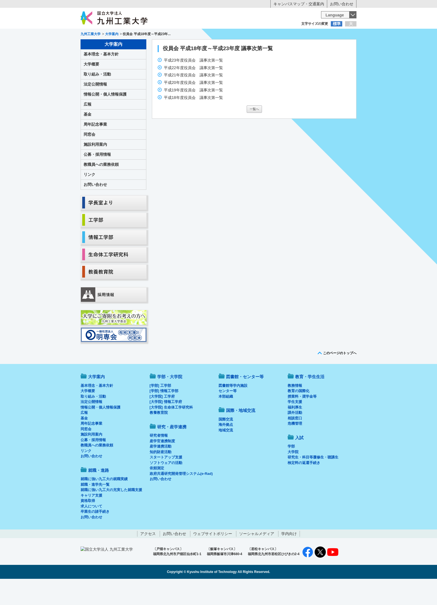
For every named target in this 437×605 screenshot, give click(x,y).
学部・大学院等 (132, 46)
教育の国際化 (298, 414)
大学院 (293, 475)
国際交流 (226, 442)
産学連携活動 (160, 469)
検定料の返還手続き (304, 486)
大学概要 (91, 87)
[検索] (267, 17)
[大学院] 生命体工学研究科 (171, 430)
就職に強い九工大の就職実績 (104, 502)
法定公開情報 (95, 107)
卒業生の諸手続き (95, 535)
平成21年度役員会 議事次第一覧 (194, 98)
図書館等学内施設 (233, 409)
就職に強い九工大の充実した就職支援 (111, 513)
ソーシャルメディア (256, 557)
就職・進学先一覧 (95, 508)
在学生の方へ (163, 35)
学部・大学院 (169, 399)
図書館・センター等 (245, 399)
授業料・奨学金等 (302, 419)
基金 (87, 137)
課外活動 (295, 436)
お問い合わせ (341, 4)
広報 (87, 127)
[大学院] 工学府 (162, 419)
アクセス (148, 557)
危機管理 (295, 446)
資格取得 (88, 524)
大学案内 (98, 46)
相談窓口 (295, 441)
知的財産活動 (160, 475)
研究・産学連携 (270, 46)
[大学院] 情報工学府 (166, 425)
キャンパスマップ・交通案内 (298, 4)
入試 (339, 46)
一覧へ (254, 132)
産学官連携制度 (162, 464)
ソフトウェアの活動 (166, 486)
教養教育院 (159, 436)
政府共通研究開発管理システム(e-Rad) (181, 497)
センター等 (228, 414)
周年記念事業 (95, 147)
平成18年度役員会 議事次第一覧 (194, 120)
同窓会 (89, 157)
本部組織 (226, 419)
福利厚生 (295, 430)
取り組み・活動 (97, 97)
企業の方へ (273, 35)
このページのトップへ (339, 376)
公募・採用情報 (97, 177)
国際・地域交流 (304, 46)
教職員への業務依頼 (101, 187)
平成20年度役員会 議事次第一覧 (194, 105)
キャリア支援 (91, 518)
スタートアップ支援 (166, 480)
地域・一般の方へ (329, 35)
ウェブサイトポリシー (212, 557)
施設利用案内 (95, 167)
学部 (291, 469)
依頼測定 (157, 491)
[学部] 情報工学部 (164, 414)
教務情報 (295, 409)
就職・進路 (236, 46)
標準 (337, 23)
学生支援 (295, 425)
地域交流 (226, 453)
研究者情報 (159, 458)
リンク (89, 197)
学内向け (289, 557)
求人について (91, 529)
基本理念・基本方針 (101, 77)
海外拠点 (226, 448)
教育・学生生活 (201, 46)
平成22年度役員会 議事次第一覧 (194, 91)
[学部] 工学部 (160, 409)
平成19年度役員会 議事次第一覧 (194, 113)
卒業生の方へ (218, 35)
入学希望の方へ (108, 35)
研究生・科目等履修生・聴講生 (313, 480)
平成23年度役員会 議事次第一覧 (194, 83)
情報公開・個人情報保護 (105, 117)
